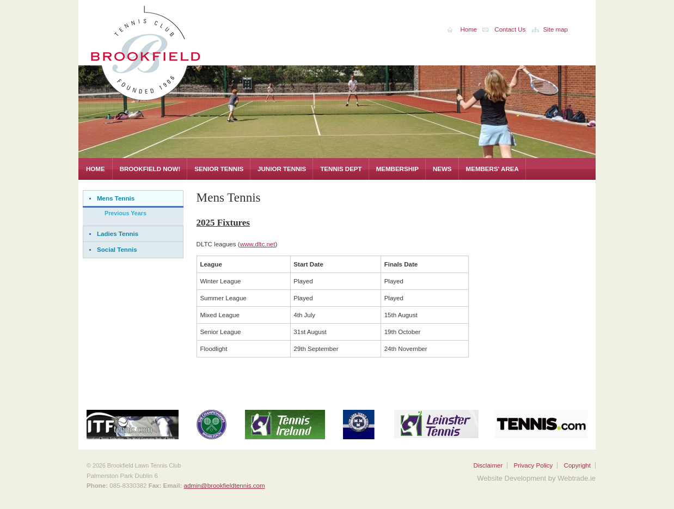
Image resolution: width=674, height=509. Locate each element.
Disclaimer (488, 465)
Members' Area (492, 169)
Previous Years (125, 213)
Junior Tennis (282, 169)
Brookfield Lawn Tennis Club (171, 51)
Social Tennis (117, 249)
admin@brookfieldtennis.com (224, 485)
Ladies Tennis (117, 234)
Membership (397, 169)
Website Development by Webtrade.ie (536, 478)
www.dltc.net (257, 244)
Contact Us (509, 29)
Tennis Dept (340, 169)
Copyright (577, 465)
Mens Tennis (115, 198)
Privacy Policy (533, 465)
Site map (555, 29)
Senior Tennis (218, 169)
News (442, 169)
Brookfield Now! (150, 169)
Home (95, 169)
